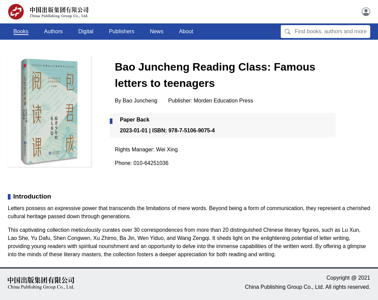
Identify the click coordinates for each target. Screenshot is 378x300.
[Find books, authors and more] (332, 31)
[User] (366, 11)
